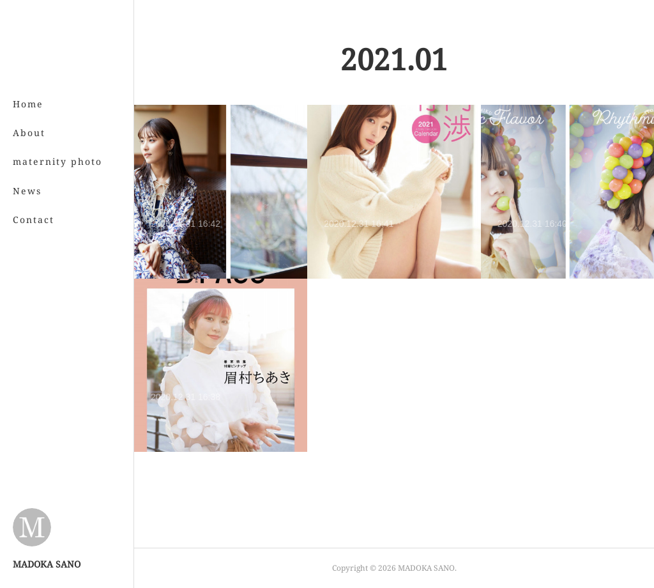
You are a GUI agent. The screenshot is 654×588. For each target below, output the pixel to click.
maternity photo (57, 161)
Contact (33, 219)
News (27, 191)
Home (28, 104)
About (29, 133)
